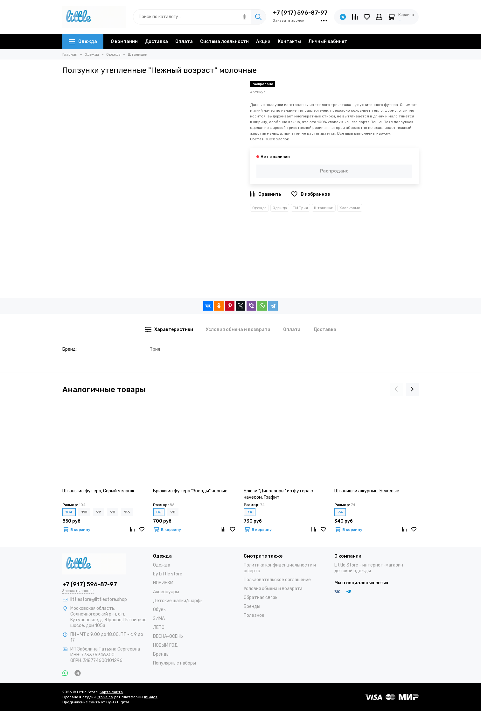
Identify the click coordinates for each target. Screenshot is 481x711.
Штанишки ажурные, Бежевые (366, 491)
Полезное (254, 615)
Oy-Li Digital (117, 702)
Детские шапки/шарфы (178, 600)
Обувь (159, 609)
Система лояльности (224, 41)
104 (69, 512)
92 (98, 512)
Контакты (289, 41)
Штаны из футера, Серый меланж (98, 491)
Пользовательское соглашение (277, 579)
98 (112, 512)
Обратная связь (260, 597)
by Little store (167, 574)
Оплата (184, 41)
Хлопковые (349, 208)
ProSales (105, 697)
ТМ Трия (300, 208)
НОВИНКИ (163, 583)
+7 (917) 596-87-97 (300, 12)
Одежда (83, 41)
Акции (263, 41)
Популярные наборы (174, 663)
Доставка (156, 41)
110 (84, 512)
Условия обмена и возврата (273, 588)
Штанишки (323, 208)
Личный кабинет (327, 41)
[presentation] (396, 389)
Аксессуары (166, 592)
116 (127, 512)
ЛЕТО (158, 627)
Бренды (161, 654)
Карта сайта (111, 692)
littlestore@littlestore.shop (98, 599)
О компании (124, 41)
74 (249, 512)
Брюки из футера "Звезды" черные (190, 491)
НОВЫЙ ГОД (165, 645)
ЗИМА (159, 618)
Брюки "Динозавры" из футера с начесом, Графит (278, 494)
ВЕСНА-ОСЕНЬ (168, 636)
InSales (150, 697)
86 (158, 512)
